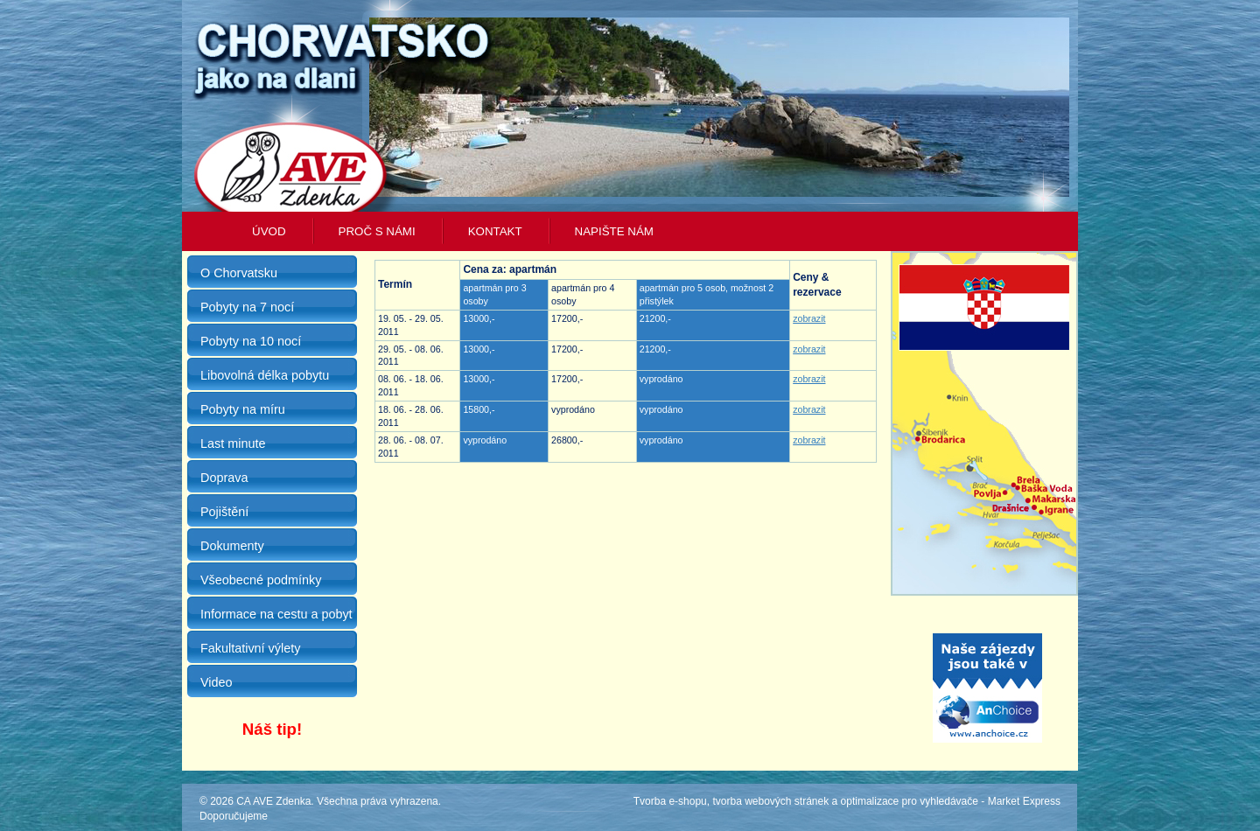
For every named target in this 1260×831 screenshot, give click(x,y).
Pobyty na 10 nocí (250, 341)
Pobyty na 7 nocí (247, 307)
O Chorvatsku (238, 273)
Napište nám (614, 231)
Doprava (224, 478)
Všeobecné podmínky (260, 580)
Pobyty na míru (242, 409)
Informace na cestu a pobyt (276, 614)
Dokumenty (232, 546)
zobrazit (809, 318)
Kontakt (495, 231)
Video (216, 682)
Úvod (269, 231)
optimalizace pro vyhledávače (909, 801)
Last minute (232, 443)
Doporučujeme (234, 816)
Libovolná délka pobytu (264, 375)
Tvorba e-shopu (670, 801)
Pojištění (224, 512)
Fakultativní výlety (250, 648)
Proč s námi (377, 231)
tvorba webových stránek (770, 801)
